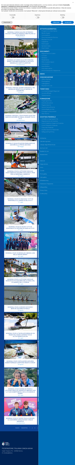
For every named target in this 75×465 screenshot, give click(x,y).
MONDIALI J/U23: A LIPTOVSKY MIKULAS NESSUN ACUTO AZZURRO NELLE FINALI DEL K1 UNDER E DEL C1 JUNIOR (20, 281)
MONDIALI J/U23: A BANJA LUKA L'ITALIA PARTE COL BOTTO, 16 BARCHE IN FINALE (54, 253)
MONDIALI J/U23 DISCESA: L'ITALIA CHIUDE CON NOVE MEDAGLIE (54, 227)
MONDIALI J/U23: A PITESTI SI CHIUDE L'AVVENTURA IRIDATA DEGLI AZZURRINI (54, 280)
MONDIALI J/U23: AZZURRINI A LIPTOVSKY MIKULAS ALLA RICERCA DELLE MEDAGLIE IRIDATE (54, 335)
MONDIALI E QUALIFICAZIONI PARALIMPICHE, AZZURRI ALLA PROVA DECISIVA (20, 144)
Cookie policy (43, 461)
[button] (73, 2)
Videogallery (42, 448)
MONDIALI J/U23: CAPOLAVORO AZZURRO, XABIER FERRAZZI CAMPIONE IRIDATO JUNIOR (20, 361)
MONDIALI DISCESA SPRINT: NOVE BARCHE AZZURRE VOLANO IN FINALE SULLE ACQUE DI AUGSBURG (54, 61)
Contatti (41, 443)
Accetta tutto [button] (68, 22)
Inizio (17, 428)
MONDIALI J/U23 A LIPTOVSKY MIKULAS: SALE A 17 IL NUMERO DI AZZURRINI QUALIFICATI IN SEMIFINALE (54, 145)
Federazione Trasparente (45, 453)
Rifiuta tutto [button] (56, 22)
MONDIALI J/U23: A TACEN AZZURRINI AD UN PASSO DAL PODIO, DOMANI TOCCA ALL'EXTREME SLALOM (20, 335)
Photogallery (42, 446)
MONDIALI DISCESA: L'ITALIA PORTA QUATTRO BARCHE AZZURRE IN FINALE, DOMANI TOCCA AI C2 (20, 117)
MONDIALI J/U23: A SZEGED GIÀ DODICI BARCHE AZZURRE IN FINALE (20, 307)
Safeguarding (43, 456)
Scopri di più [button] (7, 22)
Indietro (24, 428)
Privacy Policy (43, 458)
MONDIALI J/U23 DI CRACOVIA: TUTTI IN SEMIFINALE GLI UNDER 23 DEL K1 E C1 (20, 199)
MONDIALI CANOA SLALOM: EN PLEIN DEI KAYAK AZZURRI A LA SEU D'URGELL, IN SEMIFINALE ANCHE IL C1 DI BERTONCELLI (54, 33)
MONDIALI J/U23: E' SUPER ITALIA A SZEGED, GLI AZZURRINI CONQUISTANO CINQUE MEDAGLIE (20, 420)
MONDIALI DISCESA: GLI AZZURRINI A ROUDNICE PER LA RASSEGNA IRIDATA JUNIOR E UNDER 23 (54, 89)
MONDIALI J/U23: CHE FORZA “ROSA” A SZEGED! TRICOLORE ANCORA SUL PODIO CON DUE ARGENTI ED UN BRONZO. (54, 362)
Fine (58, 428)
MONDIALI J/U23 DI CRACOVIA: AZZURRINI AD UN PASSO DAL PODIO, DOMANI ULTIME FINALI (54, 171)
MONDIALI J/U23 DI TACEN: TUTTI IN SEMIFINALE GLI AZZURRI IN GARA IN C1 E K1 (20, 227)
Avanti (52, 428)
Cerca (40, 441)
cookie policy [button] (43, 6)
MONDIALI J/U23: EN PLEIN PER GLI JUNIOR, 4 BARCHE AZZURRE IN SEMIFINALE (54, 419)
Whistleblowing (43, 451)
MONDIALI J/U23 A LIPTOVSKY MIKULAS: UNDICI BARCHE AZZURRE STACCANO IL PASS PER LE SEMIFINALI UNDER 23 (20, 172)
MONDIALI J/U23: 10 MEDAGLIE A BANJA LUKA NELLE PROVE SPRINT (20, 253)
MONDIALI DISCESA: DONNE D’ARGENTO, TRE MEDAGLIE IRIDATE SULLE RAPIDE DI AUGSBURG (20, 89)
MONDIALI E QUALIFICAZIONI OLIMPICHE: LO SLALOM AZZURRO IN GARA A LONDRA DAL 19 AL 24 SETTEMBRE (54, 117)
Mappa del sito (43, 438)
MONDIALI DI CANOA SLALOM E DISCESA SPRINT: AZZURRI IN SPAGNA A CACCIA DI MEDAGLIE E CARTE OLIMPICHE (20, 61)
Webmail (41, 436)
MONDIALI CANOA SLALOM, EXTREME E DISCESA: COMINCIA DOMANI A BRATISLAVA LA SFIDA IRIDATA (20, 33)
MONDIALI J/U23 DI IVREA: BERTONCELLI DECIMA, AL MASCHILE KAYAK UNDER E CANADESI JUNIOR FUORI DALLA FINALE (54, 200)
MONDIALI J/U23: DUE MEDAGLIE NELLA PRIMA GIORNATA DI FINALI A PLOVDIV (54, 389)
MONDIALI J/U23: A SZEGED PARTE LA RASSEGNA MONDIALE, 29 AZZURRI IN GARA (54, 307)
